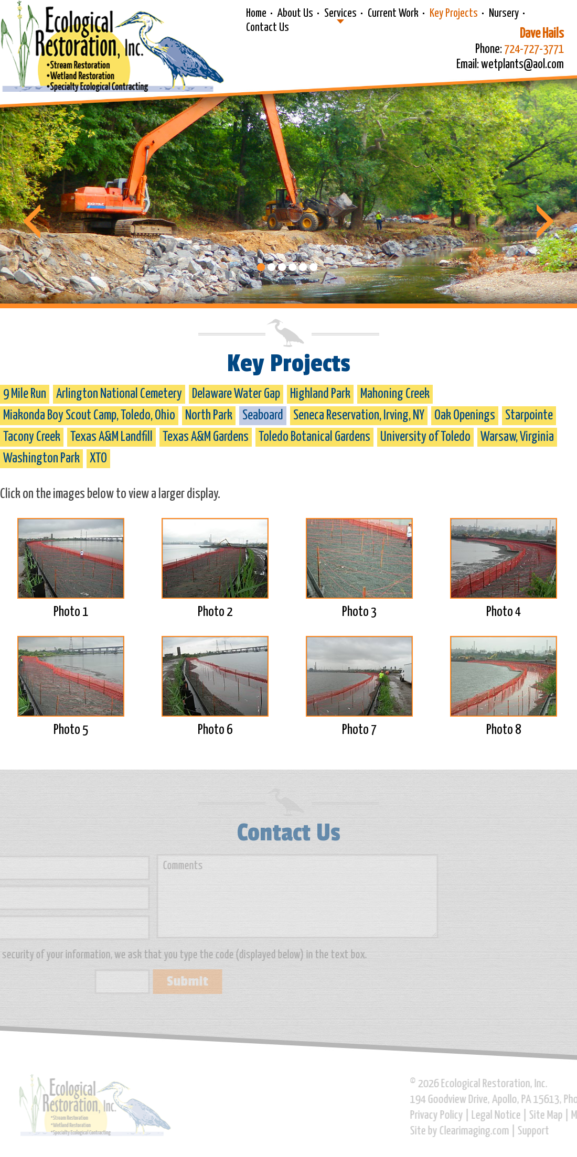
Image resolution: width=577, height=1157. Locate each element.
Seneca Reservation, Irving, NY (358, 415)
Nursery (504, 13)
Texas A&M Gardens (206, 437)
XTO (98, 458)
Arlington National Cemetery (119, 394)
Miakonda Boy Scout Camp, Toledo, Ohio (89, 415)
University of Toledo (425, 437)
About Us (295, 13)
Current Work (393, 13)
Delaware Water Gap (236, 394)
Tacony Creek (31, 437)
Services (340, 13)
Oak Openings (464, 415)
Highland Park (320, 394)
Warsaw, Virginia (517, 437)
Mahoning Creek (395, 394)
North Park (208, 415)
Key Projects (454, 13)
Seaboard (262, 415)
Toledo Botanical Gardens (314, 437)
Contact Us (267, 28)
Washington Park (41, 458)
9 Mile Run (24, 394)
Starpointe (529, 415)
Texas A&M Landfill (111, 437)
